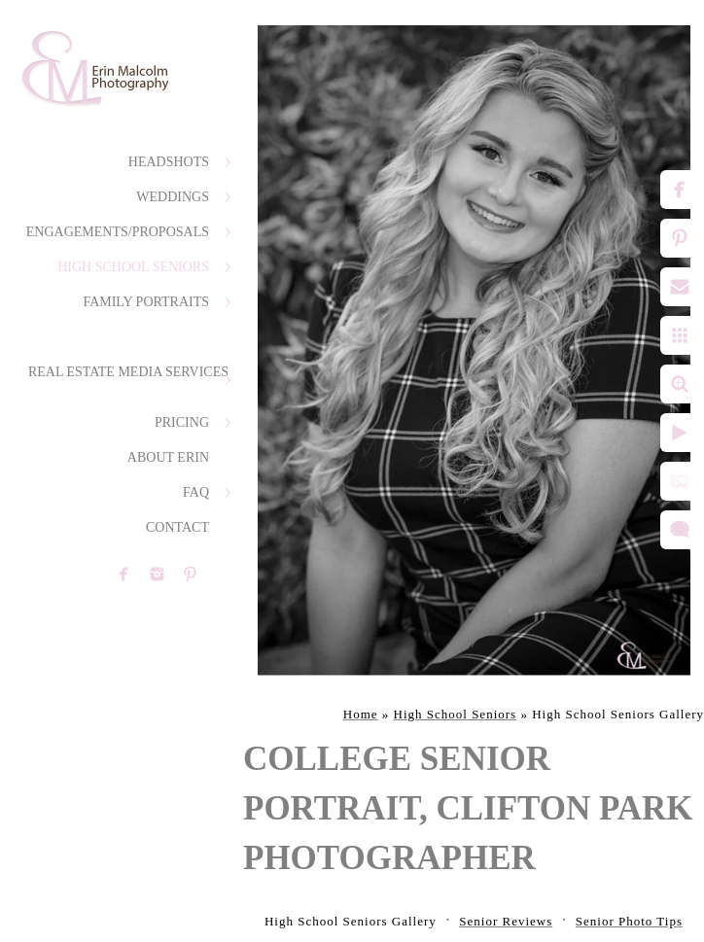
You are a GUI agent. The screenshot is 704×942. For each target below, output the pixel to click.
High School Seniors (133, 267)
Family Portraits (146, 302)
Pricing (182, 422)
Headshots (168, 162)
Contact (177, 527)
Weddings (172, 197)
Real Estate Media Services (128, 372)
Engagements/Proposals (117, 232)
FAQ (196, 492)
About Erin (168, 457)
